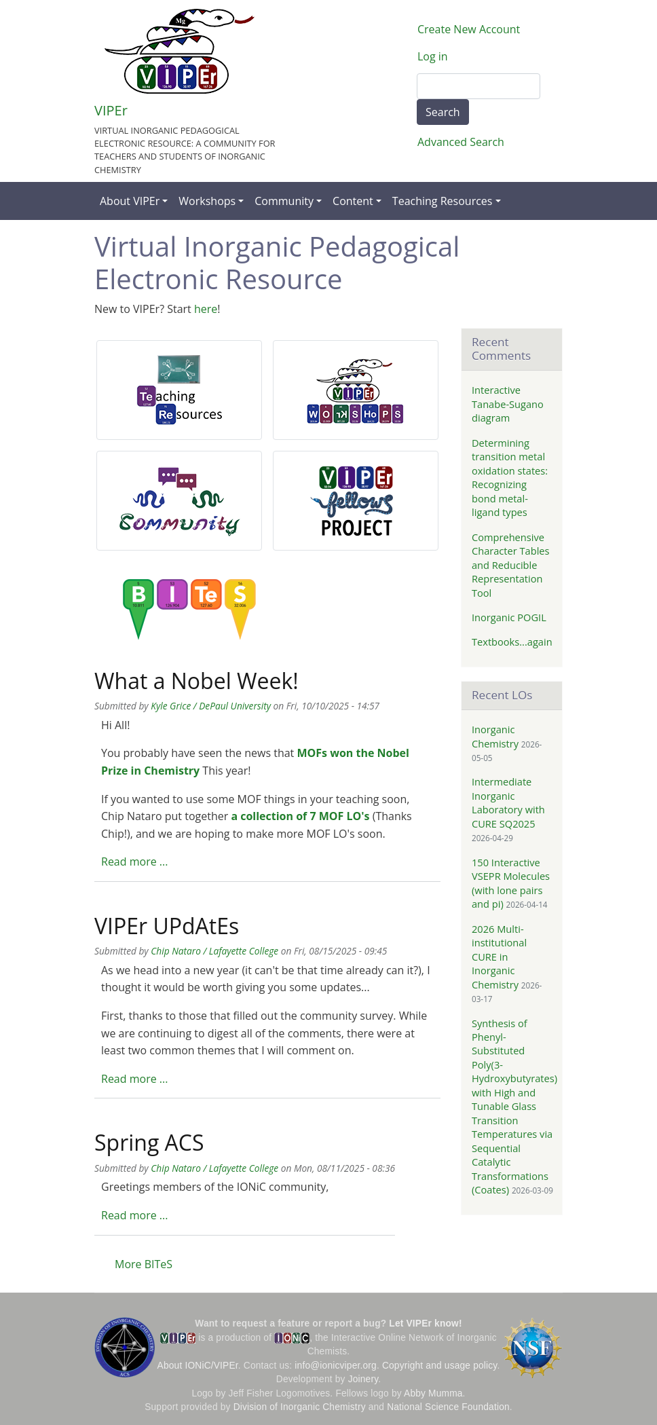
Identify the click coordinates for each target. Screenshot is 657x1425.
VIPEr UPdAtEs (166, 925)
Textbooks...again (512, 641)
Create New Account (468, 29)
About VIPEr (129, 200)
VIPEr (111, 110)
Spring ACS (149, 1142)
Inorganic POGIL (509, 617)
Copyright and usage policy (439, 1366)
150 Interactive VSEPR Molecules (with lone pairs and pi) (511, 882)
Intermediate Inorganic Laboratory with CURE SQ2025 (508, 802)
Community (284, 200)
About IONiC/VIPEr (197, 1366)
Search (443, 112)
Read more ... (134, 861)
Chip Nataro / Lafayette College (214, 950)
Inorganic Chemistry (495, 735)
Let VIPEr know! (425, 1323)
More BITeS (143, 1264)
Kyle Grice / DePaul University (211, 705)
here (205, 308)
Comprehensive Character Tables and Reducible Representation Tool (511, 564)
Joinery (363, 1379)
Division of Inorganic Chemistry (299, 1407)
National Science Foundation (448, 1407)
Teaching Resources (442, 200)
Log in (432, 56)
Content (353, 200)
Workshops (207, 200)
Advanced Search (460, 141)
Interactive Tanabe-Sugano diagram (508, 403)
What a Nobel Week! (196, 680)
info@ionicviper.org (336, 1366)
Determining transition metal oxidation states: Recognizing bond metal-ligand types (510, 477)
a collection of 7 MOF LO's (300, 816)
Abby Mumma (433, 1393)
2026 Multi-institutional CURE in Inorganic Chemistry (499, 956)
